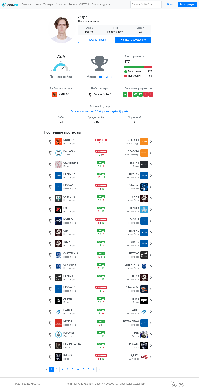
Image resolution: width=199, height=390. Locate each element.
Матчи (37, 4)
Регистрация (187, 4)
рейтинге (105, 77)
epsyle (82, 17)
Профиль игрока (96, 39)
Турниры (48, 4)
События (61, 4)
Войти (170, 4)
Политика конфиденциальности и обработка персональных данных (105, 383)
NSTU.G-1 (63, 94)
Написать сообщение (133, 39)
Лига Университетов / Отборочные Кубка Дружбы (99, 111)
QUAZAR (84, 4)
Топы (72, 4)
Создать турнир (100, 4)
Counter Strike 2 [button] (141, 4)
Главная (26, 4)
